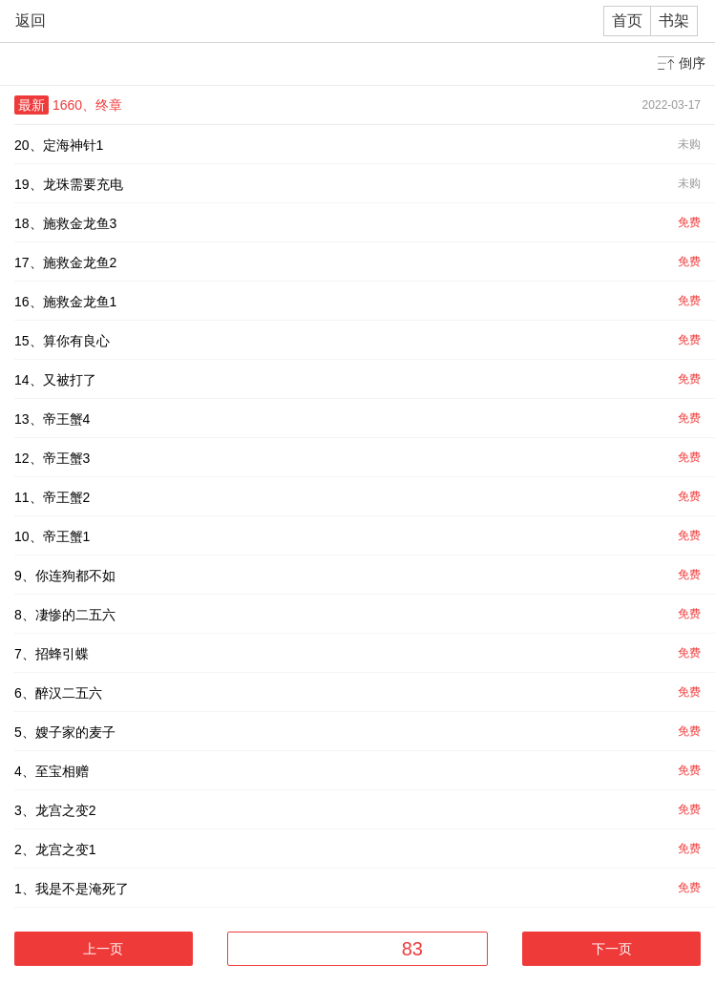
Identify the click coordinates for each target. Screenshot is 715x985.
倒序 (692, 63)
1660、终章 (87, 105)
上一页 (103, 948)
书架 (674, 20)
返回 (30, 20)
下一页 (612, 948)
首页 (627, 20)
